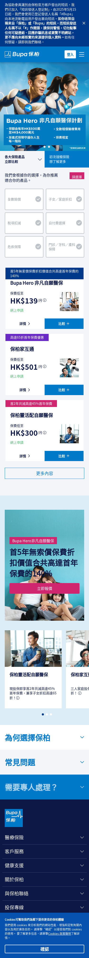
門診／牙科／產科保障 (65, 247)
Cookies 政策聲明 (59, 933)
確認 (44, 949)
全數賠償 (24, 199)
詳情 (25, 323)
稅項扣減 (24, 223)
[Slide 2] (44, 147)
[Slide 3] (49, 147)
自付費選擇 (65, 223)
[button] (43, 714)
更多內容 (44, 473)
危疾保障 (24, 247)
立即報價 (44, 588)
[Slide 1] (40, 147)
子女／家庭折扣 (65, 199)
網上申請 (16, 310)
